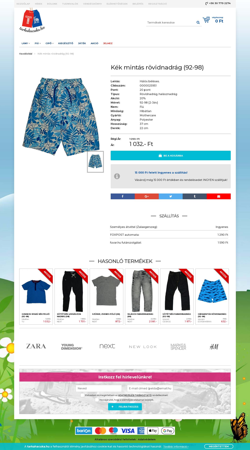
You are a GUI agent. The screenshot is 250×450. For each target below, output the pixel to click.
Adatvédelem (147, 437)
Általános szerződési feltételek (115, 437)
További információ (175, 446)
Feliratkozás (125, 404)
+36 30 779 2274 (218, 3)
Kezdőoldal (25, 52)
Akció (122, 42)
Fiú (45, 42)
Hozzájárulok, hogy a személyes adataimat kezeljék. (124, 397)
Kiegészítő (83, 42)
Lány (28, 42)
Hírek (46, 3)
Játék (105, 42)
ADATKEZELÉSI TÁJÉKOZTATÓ (135, 393)
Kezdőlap (26, 3)
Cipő (62, 42)
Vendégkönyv (115, 3)
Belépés (170, 3)
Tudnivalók (88, 3)
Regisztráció (195, 3)
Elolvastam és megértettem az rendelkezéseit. (124, 393)
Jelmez (140, 42)
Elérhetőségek (145, 3)
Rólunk (65, 3)
